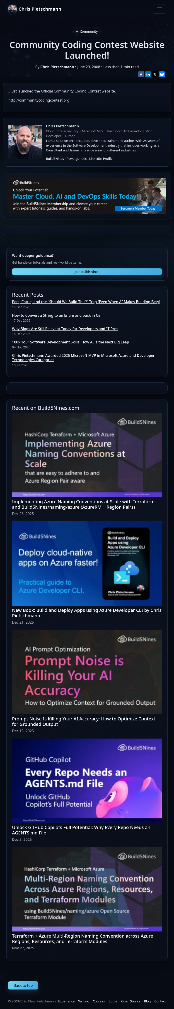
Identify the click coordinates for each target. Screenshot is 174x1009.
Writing (83, 1001)
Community (89, 31)
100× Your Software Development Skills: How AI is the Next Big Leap (70, 342)
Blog (147, 1001)
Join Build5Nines (87, 272)
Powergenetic (76, 158)
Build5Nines (55, 158)
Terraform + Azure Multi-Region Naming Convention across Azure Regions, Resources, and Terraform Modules (82, 938)
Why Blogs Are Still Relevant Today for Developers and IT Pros (65, 328)
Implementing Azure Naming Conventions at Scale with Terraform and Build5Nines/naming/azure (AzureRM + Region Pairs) (83, 504)
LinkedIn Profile (101, 158)
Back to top (23, 985)
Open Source (130, 1001)
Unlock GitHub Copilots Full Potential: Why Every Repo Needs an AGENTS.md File (81, 830)
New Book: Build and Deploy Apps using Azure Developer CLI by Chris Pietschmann (87, 613)
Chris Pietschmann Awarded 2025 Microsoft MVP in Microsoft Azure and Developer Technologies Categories (83, 357)
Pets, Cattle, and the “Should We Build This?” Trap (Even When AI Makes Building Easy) (86, 301)
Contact (160, 1001)
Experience (66, 1001)
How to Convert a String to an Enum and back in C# (56, 315)
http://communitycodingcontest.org (38, 100)
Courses (99, 1001)
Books (113, 1001)
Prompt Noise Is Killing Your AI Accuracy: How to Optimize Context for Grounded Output (83, 721)
